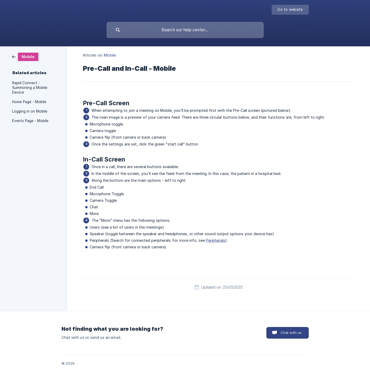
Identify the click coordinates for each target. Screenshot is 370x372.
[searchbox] (185, 30)
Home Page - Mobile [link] (29, 102)
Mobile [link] (110, 55)
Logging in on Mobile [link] (29, 111)
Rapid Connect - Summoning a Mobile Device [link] (29, 87)
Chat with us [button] (291, 332)
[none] (290, 10)
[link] (25, 56)
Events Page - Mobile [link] (30, 121)
